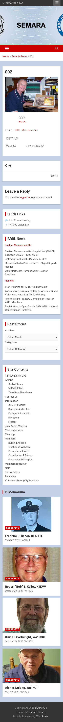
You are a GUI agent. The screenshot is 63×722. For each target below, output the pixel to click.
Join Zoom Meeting (17, 220)
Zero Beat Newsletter (20, 392)
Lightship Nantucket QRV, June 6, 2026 (26, 259)
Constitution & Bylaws (20, 455)
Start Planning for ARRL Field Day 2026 (26, 286)
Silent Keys (12, 528)
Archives (10, 330)
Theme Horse (36, 712)
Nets (7, 467)
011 (10, 165)
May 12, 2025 (12, 692)
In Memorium (15, 492)
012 (53, 176)
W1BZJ (22, 122)
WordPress (42, 716)
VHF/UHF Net (15, 388)
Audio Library (15, 384)
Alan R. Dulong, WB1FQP (21, 687)
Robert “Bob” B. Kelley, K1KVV (25, 586)
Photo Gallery (12, 472)
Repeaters (10, 476)
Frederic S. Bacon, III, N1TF (24, 536)
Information (11, 400)
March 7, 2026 (12, 540)
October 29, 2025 (14, 591)
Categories (11, 342)
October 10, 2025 (14, 641)
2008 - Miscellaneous (26, 130)
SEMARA (40, 707)
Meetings (10, 434)
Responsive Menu (56, 3)
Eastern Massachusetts (18, 245)
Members (10, 438)
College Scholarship (19, 413)
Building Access (17, 442)
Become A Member (19, 409)
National (9, 280)
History (12, 421)
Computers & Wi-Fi (18, 451)
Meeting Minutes (14, 430)
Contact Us (11, 396)
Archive (9, 379)
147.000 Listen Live (17, 224)
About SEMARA (17, 405)
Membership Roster (16, 463)
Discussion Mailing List (20, 459)
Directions (13, 417)
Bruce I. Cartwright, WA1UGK (25, 637)
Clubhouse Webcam (19, 447)
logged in (25, 197)
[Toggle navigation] (7, 48)
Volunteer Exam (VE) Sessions (22, 480)
